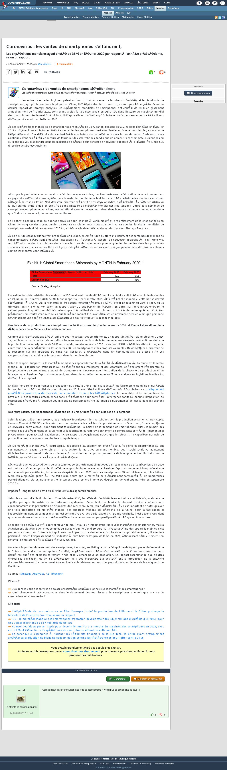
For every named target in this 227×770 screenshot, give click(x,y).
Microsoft (79, 8)
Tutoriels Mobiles (110, 17)
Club (167, 2)
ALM (69, 8)
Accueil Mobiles (72, 17)
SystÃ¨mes (173, 8)
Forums (47, 2)
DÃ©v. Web (101, 8)
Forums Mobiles (90, 17)
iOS (129, 13)
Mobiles (160, 8)
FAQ (75, 2)
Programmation (125, 8)
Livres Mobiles (144, 17)
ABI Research (54, 576)
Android (119, 13)
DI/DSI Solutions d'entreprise (33, 8)
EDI (113, 8)
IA (62, 8)
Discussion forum (198, 93)
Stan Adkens (44, 66)
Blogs (86, 2)
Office (150, 8)
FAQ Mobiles (128, 17)
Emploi (128, 2)
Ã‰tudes (143, 2)
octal (21, 697)
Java (90, 8)
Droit (156, 2)
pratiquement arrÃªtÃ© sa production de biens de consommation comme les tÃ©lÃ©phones (86, 393)
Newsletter (112, 2)
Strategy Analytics (32, 576)
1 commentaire (65, 66)
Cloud (54, 8)
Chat (97, 2)
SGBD (140, 8)
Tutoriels (63, 2)
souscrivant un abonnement (81, 654)
